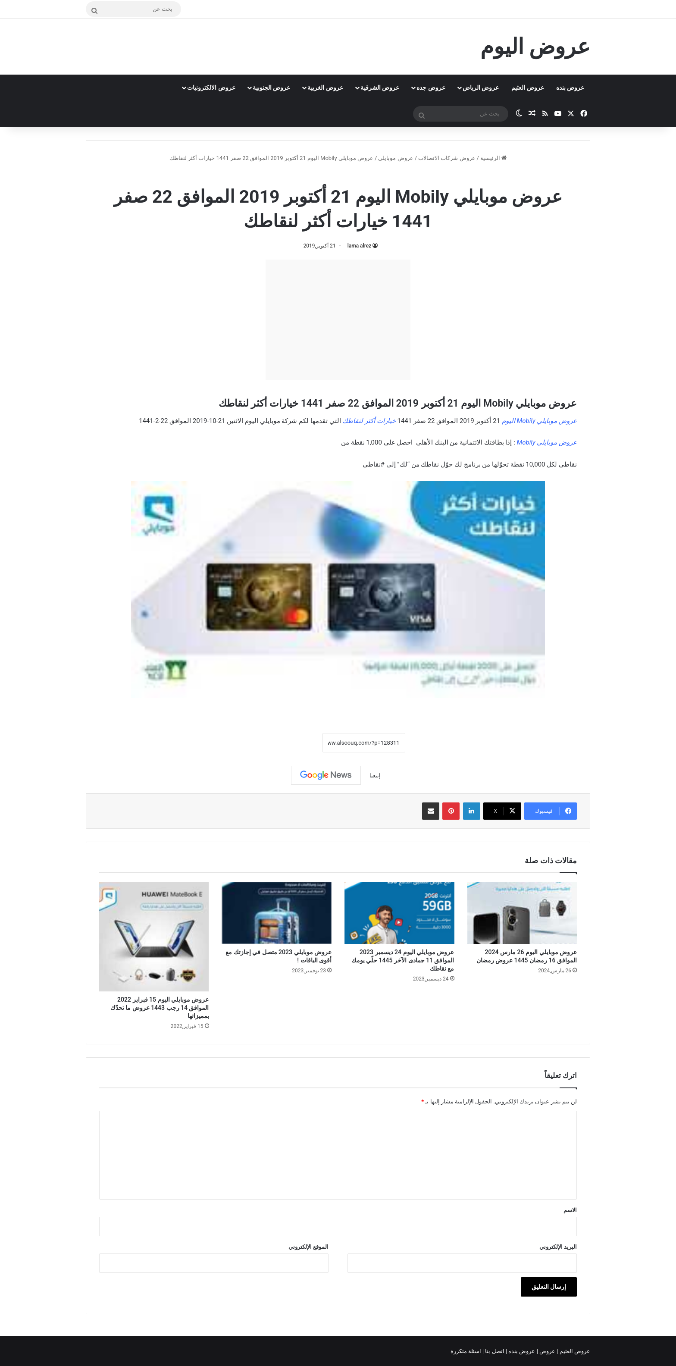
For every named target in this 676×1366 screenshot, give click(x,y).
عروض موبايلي (395, 158)
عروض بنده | (521, 1351)
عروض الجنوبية (271, 87)
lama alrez (359, 246)
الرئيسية (493, 158)
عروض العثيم (527, 87)
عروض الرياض (481, 87)
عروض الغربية (325, 87)
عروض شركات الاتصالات (446, 158)
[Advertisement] (338, 320)
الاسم (570, 1210)
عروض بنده (570, 87)
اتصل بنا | (494, 1351)
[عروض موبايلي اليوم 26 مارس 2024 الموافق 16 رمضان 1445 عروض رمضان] (522, 913)
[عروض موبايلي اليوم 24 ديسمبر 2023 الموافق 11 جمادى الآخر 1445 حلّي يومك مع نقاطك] (399, 913)
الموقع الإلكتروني (308, 1247)
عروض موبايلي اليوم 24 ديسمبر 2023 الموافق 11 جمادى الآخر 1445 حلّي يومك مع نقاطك (402, 960)
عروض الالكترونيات (211, 87)
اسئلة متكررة (466, 1351)
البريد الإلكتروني (558, 1247)
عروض (547, 1351)
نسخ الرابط (296, 742)
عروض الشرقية (379, 87)
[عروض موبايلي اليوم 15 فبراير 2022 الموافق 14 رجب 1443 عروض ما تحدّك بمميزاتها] (154, 937)
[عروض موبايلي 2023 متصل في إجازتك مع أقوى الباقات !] (277, 913)
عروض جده (430, 87)
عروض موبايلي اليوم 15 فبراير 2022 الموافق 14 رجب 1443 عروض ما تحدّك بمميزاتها (159, 1007)
